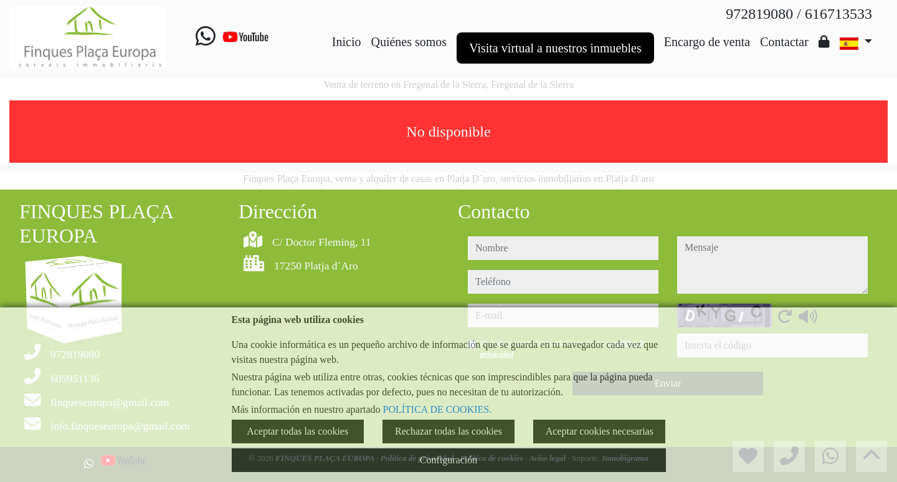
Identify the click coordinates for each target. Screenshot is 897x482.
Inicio (346, 42)
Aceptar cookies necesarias (599, 431)
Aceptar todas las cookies (297, 431)
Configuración (448, 460)
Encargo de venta (707, 42)
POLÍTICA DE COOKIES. (437, 409)
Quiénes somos (409, 42)
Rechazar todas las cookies (448, 431)
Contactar (784, 42)
